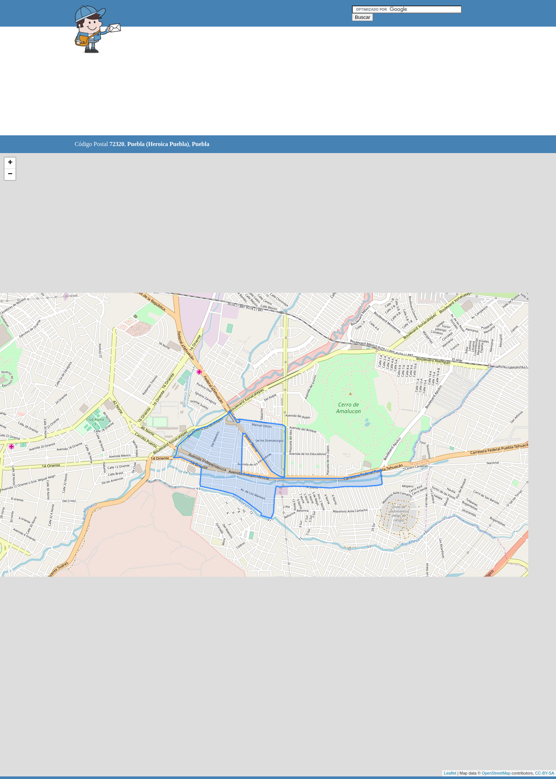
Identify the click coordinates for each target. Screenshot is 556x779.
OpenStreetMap (496, 773)
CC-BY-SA (544, 773)
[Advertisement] (259, 81)
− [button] (10, 174)
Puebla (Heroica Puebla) (158, 144)
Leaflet (450, 773)
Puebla (200, 144)
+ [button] (10, 163)
